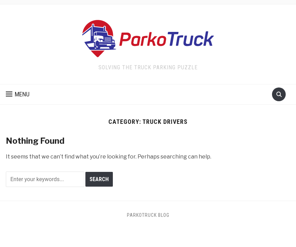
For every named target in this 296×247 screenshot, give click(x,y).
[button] (17, 94)
